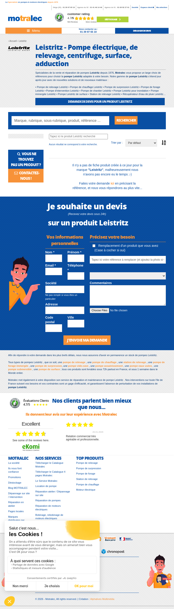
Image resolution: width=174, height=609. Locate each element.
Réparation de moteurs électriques (48, 509)
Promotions (14, 478)
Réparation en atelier (16, 505)
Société (135, 7)
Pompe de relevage (87, 464)
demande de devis (142, 30)
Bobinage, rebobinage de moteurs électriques (49, 518)
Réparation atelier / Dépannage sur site (52, 494)
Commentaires (101, 284)
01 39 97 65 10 (69, 7)
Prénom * (74, 253)
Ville (71, 318)
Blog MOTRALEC (18, 489)
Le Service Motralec (46, 482)
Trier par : (117, 143)
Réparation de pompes (47, 501)
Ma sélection (161, 7)
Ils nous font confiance (15, 471)
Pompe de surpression (88, 469)
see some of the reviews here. (30, 441)
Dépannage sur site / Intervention (19, 496)
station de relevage (134, 363)
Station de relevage (87, 480)
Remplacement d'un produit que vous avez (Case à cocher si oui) (125, 249)
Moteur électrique (85, 491)
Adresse (51, 305)
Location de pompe (46, 487)
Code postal (50, 321)
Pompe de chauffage (87, 485)
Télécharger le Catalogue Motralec (49, 466)
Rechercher (127, 120)
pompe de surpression (48, 367)
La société (13, 464)
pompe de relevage (74, 363)
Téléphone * (75, 269)
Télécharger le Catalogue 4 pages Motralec (50, 475)
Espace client (147, 7)
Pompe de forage (85, 474)
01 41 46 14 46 (96, 7)
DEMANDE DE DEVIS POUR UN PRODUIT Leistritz (100, 101)
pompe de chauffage (104, 363)
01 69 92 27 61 (123, 7)
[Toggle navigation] (33, 31)
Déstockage (113, 19)
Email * (50, 266)
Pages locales (16, 512)
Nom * (49, 253)
